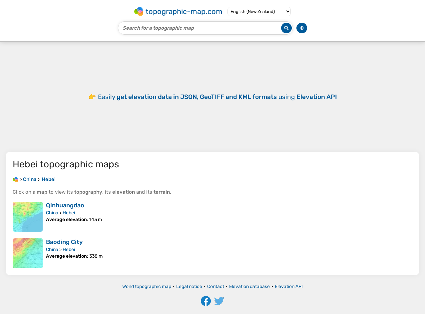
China (52, 213)
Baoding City (64, 242)
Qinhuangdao (65, 205)
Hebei (69, 213)
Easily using (217, 97)
